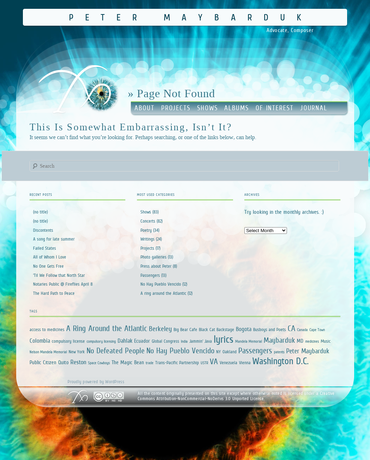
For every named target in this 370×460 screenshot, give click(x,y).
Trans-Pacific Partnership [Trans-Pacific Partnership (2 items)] (177, 362)
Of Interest (275, 108)
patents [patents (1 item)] (279, 352)
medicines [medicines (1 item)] (312, 341)
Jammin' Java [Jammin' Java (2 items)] (200, 341)
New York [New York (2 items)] (77, 351)
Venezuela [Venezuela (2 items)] (228, 362)
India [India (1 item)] (184, 341)
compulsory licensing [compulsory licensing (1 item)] (101, 341)
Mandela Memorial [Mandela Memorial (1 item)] (248, 341)
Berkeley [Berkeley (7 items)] (160, 328)
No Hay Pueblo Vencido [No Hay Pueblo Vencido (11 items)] (180, 350)
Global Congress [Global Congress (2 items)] (165, 341)
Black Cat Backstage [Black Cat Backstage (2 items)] (216, 329)
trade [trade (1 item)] (149, 363)
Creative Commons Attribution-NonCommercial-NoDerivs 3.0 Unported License (236, 396)
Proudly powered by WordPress (96, 381)
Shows (207, 108)
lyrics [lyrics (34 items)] (223, 339)
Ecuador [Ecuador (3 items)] (142, 341)
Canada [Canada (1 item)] (302, 330)
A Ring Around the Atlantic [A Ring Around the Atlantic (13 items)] (106, 328)
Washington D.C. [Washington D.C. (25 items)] (280, 360)
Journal (313, 108)
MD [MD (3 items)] (300, 341)
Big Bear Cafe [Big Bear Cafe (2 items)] (185, 329)
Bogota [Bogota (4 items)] (243, 329)
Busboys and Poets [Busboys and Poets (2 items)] (269, 329)
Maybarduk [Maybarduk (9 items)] (279, 340)
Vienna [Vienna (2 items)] (245, 362)
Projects (175, 108)
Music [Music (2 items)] (326, 341)
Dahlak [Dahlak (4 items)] (125, 340)
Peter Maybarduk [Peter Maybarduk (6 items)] (307, 351)
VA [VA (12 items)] (214, 361)
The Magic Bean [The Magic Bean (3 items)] (128, 362)
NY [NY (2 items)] (218, 351)
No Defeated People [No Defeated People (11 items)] (116, 350)
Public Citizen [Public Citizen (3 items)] (43, 362)
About (144, 108)
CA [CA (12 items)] (291, 328)
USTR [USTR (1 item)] (204, 363)
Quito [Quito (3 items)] (63, 362)
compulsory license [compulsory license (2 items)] (68, 341)
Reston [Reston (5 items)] (78, 362)
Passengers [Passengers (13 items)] (255, 350)
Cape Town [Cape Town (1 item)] (317, 330)
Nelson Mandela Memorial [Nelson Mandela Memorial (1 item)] (48, 352)
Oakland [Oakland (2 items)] (229, 351)
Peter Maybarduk (191, 17)
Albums (236, 108)
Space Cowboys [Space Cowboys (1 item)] (99, 363)
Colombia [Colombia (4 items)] (40, 340)
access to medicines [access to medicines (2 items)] (47, 329)
